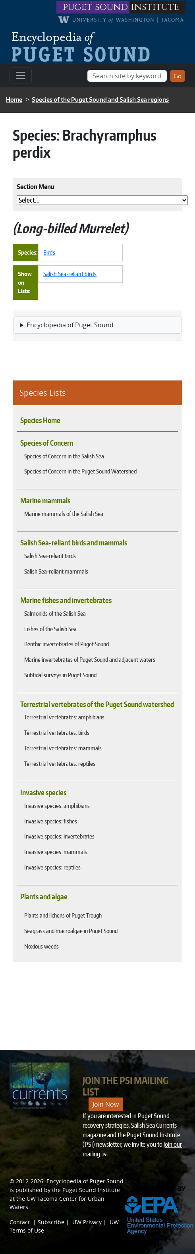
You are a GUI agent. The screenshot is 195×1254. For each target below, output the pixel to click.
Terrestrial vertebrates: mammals (63, 748)
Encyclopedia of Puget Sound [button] (70, 325)
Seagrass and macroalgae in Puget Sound (71, 931)
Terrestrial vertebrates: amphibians (64, 717)
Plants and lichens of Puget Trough (63, 915)
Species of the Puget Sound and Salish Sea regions (100, 99)
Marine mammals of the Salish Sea (63, 514)
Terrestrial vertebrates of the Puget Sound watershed (97, 704)
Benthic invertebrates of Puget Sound (66, 644)
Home (14, 99)
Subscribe (51, 1222)
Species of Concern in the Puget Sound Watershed (80, 471)
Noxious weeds (41, 946)
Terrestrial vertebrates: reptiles (59, 763)
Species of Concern (46, 443)
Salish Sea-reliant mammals (56, 571)
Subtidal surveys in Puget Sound (60, 675)
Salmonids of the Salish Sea (55, 613)
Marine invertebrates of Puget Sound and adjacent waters (89, 659)
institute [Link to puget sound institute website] (155, 7)
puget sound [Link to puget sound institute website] (95, 7)
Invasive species (43, 792)
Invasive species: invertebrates (59, 836)
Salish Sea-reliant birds (50, 556)
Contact (20, 1222)
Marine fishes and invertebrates (66, 600)
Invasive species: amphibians (57, 806)
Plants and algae (44, 896)
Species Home (40, 420)
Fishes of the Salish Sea (50, 629)
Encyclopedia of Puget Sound (85, 1181)
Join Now (106, 1104)
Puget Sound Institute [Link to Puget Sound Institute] (91, 1190)
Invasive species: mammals (55, 852)
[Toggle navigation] (21, 75)
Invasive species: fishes (50, 821)
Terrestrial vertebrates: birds (56, 732)
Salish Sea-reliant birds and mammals (73, 542)
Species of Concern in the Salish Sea (64, 456)
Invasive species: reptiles (52, 867)
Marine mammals (45, 500)
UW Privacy (87, 1222)
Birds (49, 252)
